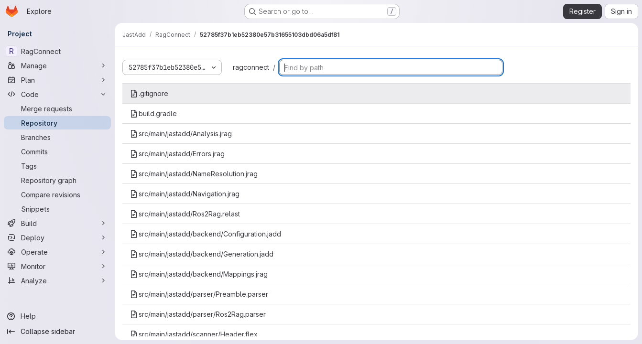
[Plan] (57, 79)
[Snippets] (57, 208)
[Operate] (57, 251)
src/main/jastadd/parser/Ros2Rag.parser (198, 314)
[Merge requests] (57, 108)
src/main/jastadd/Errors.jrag (177, 154)
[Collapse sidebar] (57, 331)
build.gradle (153, 113)
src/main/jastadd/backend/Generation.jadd (201, 254)
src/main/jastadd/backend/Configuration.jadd (205, 234)
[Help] (57, 316)
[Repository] (57, 122)
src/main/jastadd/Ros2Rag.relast (185, 214)
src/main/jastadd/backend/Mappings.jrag (199, 274)
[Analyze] (57, 280)
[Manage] (57, 65)
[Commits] (57, 151)
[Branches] (57, 137)
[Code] (57, 94)
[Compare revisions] (57, 194)
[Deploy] (57, 237)
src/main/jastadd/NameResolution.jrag (194, 174)
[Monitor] (57, 266)
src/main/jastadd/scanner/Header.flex (194, 334)
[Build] (57, 223)
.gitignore (149, 93)
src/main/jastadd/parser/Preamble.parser (199, 294)
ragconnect (251, 67)
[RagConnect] (57, 51)
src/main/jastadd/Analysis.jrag (181, 133)
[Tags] (57, 165)
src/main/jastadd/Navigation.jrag (184, 194)
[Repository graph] (57, 180)
